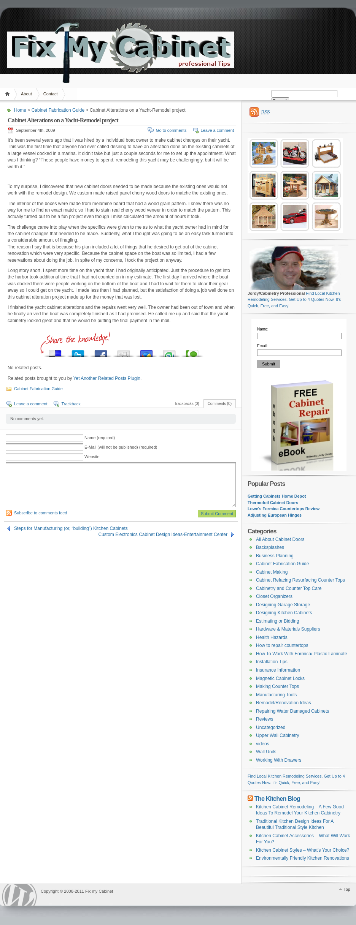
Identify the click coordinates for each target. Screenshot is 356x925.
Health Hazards (272, 637)
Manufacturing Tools (276, 694)
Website (92, 456)
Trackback (70, 404)
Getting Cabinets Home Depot (277, 496)
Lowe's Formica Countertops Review (283, 508)
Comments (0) (220, 404)
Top (346, 889)
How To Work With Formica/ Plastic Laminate (301, 653)
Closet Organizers (274, 596)
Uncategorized (270, 727)
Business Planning (275, 555)
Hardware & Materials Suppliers (288, 629)
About (26, 94)
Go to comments (171, 130)
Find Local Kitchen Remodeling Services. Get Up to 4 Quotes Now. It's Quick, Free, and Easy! (294, 299)
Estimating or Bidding (277, 621)
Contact (50, 94)
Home (8, 94)
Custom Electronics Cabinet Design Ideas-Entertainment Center (163, 534)
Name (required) (99, 437)
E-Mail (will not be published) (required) (120, 447)
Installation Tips (272, 661)
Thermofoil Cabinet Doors (273, 502)
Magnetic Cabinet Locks (280, 678)
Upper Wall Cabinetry (277, 735)
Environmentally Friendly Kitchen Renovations (302, 858)
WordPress (19, 895)
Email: (262, 346)
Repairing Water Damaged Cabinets (292, 711)
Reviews (264, 719)
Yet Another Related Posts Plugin (106, 378)
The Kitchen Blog (277, 798)
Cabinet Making (272, 572)
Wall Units (266, 751)
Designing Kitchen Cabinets (284, 612)
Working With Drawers (278, 760)
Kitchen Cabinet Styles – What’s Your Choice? (302, 850)
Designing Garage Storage (283, 604)
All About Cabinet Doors (280, 539)
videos (262, 743)
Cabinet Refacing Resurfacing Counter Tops (300, 580)
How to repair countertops (282, 645)
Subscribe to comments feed (40, 513)
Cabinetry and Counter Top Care (289, 588)
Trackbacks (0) (186, 404)
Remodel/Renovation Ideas (283, 702)
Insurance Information (278, 670)
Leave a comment (217, 130)
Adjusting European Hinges (275, 515)
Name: (262, 329)
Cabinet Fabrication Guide (58, 110)
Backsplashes (270, 547)
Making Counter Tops (277, 686)
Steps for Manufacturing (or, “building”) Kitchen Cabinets (71, 528)
